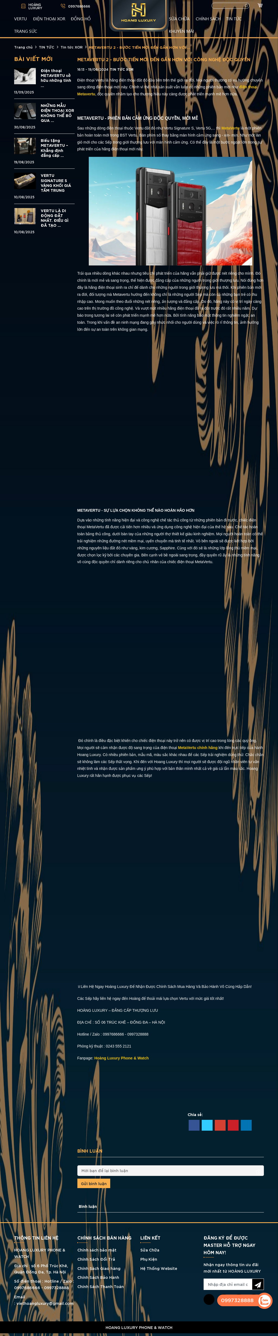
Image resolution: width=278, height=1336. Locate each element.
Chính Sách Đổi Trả (96, 1259)
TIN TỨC (234, 18)
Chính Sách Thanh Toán (100, 1286)
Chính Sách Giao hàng (99, 1268)
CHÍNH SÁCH (208, 18)
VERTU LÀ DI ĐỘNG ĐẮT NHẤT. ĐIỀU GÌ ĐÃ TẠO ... (54, 218)
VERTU (20, 18)
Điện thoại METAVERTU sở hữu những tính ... (56, 78)
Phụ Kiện (148, 1259)
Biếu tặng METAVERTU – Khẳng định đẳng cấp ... (54, 148)
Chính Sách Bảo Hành (98, 1277)
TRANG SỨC (25, 31)
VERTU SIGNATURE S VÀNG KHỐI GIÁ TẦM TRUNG (56, 183)
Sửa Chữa (149, 1249)
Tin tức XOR (72, 46)
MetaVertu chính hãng (197, 747)
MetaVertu (231, 128)
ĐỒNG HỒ (81, 18)
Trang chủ (23, 46)
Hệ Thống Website (158, 1268)
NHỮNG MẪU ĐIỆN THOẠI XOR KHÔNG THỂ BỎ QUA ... (57, 113)
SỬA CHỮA (179, 18)
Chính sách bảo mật (96, 1249)
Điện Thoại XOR (49, 18)
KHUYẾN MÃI (181, 31)
